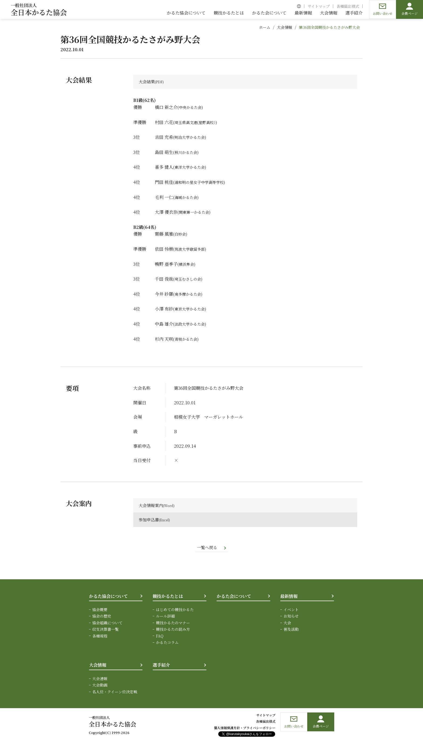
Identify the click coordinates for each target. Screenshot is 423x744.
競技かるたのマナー (173, 623)
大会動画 (99, 686)
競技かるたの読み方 (173, 630)
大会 (287, 623)
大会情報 (284, 27)
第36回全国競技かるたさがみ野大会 (329, 27)
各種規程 (99, 636)
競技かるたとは (168, 597)
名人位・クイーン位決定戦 (114, 692)
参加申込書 (149, 520)
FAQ (159, 636)
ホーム (264, 27)
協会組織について (107, 623)
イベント (291, 610)
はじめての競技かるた (175, 610)
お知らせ (291, 617)
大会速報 (99, 679)
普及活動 (291, 630)
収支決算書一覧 (105, 630)
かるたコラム (167, 643)
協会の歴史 (101, 617)
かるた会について (234, 597)
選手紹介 (161, 666)
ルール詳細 (165, 617)
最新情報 (289, 597)
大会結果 (147, 82)
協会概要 (99, 610)
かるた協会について (108, 597)
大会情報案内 (152, 505)
